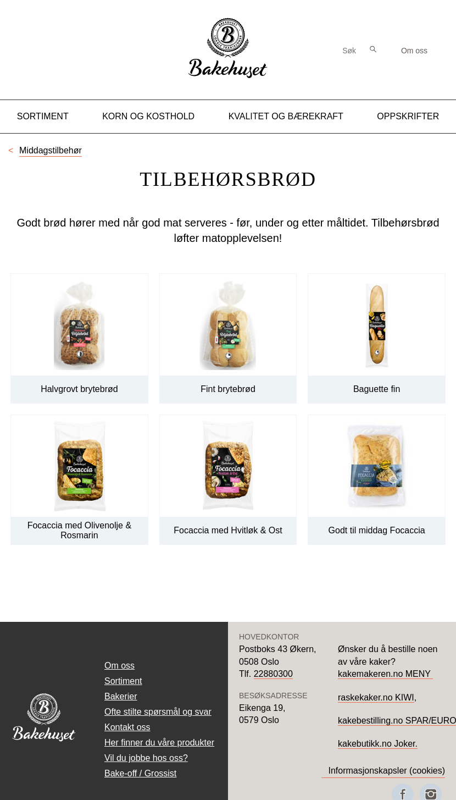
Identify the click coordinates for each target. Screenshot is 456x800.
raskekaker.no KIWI (376, 697)
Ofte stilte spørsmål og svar (158, 711)
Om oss (414, 50)
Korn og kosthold (148, 116)
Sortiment (43, 116)
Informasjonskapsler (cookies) (386, 770)
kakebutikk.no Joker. (378, 743)
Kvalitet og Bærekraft (286, 116)
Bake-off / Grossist (140, 773)
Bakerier (120, 696)
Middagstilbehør (50, 150)
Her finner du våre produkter (159, 742)
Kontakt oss (127, 727)
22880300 (273, 673)
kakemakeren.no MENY (385, 673)
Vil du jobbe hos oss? (146, 758)
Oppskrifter (408, 116)
